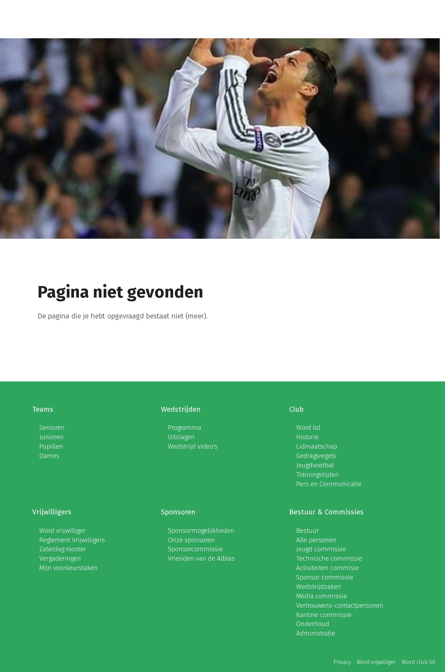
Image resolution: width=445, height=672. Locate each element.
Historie (307, 437)
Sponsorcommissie (195, 549)
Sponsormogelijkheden (201, 531)
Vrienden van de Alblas (201, 558)
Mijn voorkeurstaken (68, 568)
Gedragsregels (316, 456)
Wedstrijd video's (193, 446)
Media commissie (321, 596)
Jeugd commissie (321, 549)
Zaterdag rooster (62, 549)
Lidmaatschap (316, 446)
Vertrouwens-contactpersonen (339, 605)
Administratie (315, 633)
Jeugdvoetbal (315, 465)
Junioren (51, 437)
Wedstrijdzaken (318, 587)
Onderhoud (312, 624)
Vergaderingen (60, 558)
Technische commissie (329, 558)
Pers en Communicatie (329, 484)
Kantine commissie (323, 615)
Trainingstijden (317, 475)
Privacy (342, 662)
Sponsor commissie (324, 577)
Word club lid (418, 662)
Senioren (52, 428)
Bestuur (307, 531)
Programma (184, 428)
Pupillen (51, 446)
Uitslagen (181, 437)
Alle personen (316, 540)
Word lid (308, 428)
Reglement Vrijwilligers (72, 540)
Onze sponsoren (191, 540)
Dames (49, 456)
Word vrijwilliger (62, 531)
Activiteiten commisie (327, 568)
